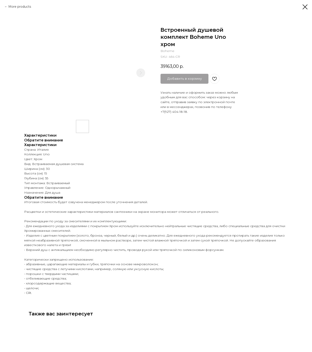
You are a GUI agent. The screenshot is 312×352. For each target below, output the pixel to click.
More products (19, 7)
